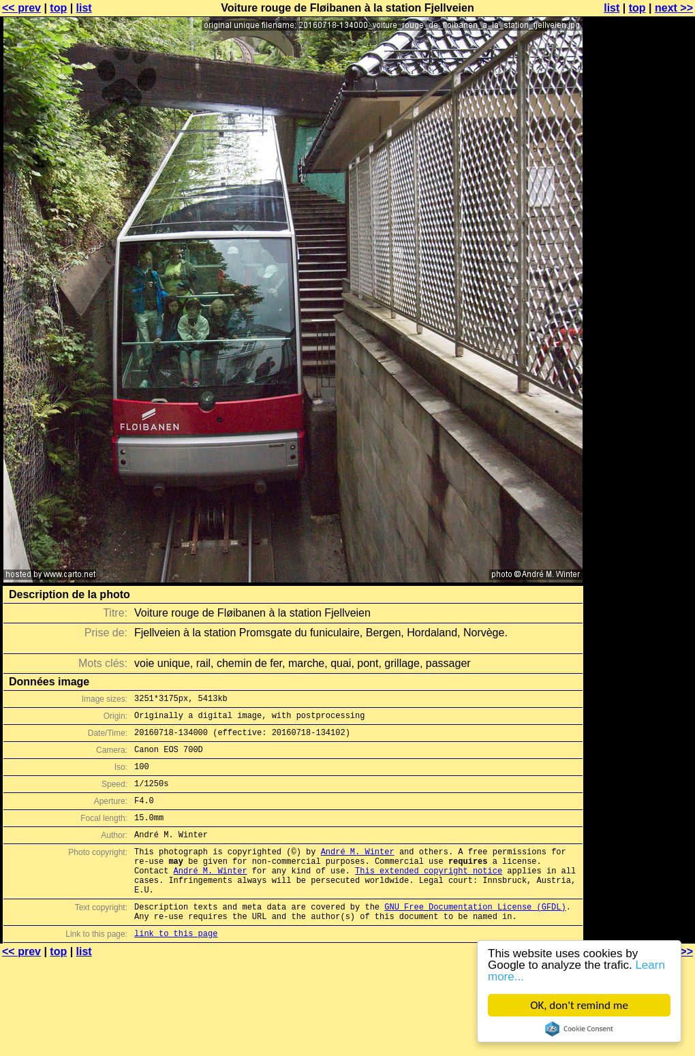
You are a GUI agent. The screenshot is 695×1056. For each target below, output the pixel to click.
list (84, 8)
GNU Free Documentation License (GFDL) (475, 937)
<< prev (21, 8)
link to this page (175, 968)
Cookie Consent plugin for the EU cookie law (579, 1028)
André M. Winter (358, 872)
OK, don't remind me (579, 1005)
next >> (674, 8)
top (58, 8)
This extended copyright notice (428, 895)
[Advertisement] (639, 175)
